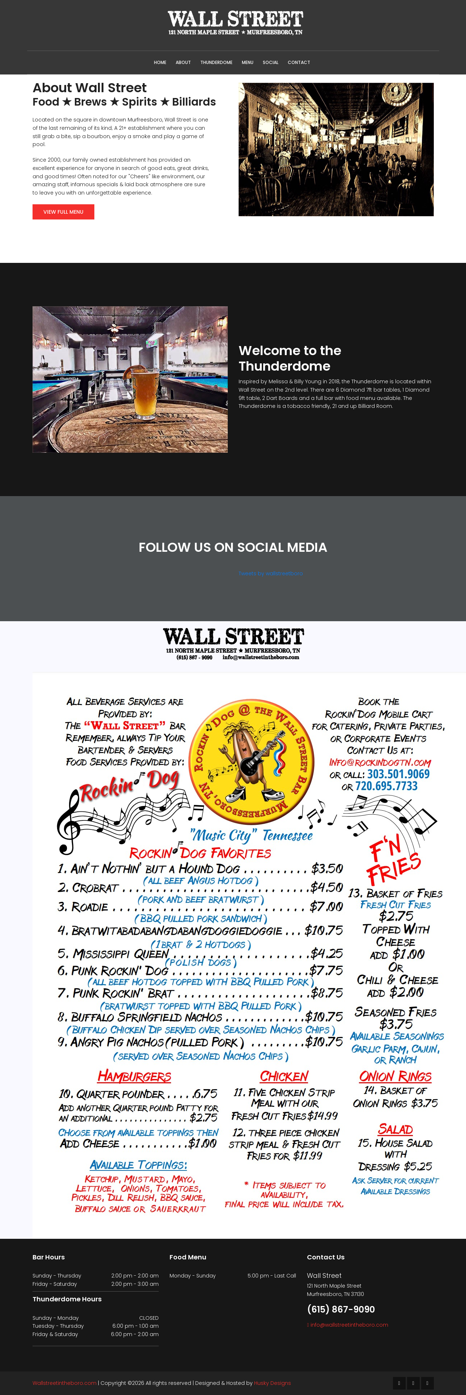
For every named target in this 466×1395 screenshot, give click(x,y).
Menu (247, 62)
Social (270, 62)
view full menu (63, 212)
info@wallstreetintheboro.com (349, 1324)
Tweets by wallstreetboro (271, 573)
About (183, 62)
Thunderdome (216, 62)
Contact (299, 62)
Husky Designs (272, 1383)
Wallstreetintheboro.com (65, 1383)
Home (160, 62)
